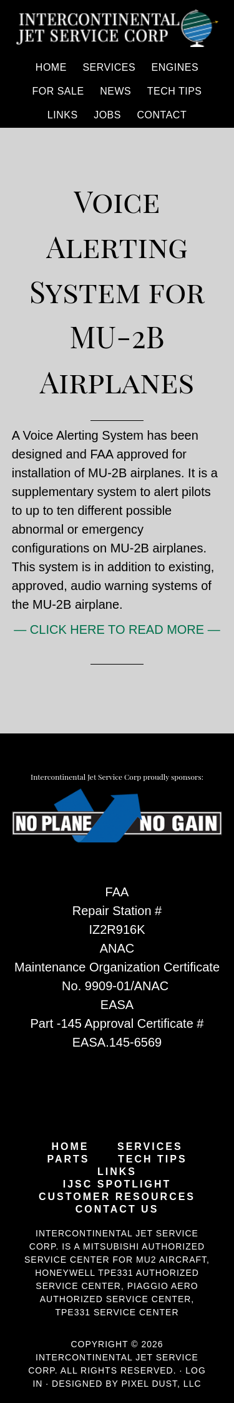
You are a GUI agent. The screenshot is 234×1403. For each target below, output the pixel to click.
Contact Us (117, 1209)
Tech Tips (152, 1159)
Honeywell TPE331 (84, 1273)
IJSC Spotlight (117, 1184)
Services (150, 1147)
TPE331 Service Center (116, 1312)
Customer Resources (117, 1197)
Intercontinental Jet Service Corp (117, 28)
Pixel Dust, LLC (161, 1384)
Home (70, 1147)
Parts (68, 1159)
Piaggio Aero (162, 1286)
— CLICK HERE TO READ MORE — (117, 629)
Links (117, 1172)
